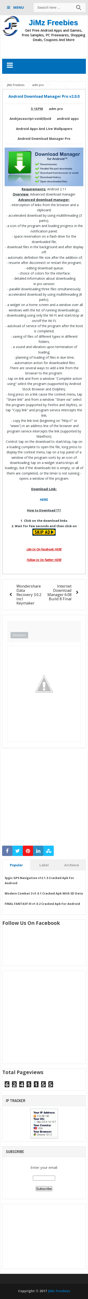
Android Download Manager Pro (44, 139)
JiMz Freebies (53, 22)
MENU (18, 7)
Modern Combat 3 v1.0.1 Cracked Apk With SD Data (44, 893)
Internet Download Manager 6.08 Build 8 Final (59, 592)
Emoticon (19, 635)
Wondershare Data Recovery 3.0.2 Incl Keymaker (28, 594)
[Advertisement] (45, 50)
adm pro (56, 109)
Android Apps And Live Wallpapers (44, 129)
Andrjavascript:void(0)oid (30, 119)
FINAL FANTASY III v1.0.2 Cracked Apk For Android (42, 904)
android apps (68, 119)
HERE (44, 499)
